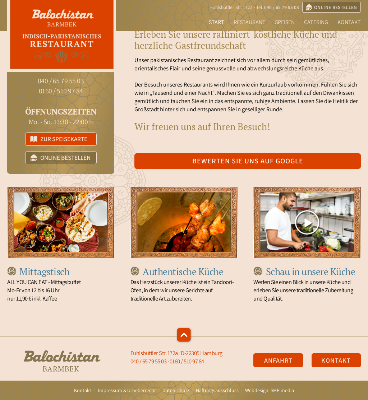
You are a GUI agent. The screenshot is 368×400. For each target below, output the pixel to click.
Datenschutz (175, 390)
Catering (316, 22)
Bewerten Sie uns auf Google (247, 161)
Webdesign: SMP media (269, 390)
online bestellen (331, 7)
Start (216, 22)
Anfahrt (278, 360)
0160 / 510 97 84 (61, 91)
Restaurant (250, 22)
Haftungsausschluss (217, 390)
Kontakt (349, 22)
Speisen (285, 22)
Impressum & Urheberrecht (127, 390)
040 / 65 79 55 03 (281, 7)
